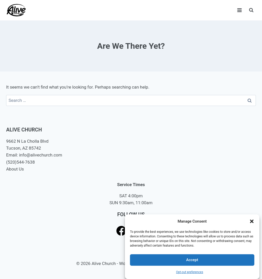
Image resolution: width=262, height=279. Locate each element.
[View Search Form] (251, 10)
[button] (251, 221)
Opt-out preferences (189, 272)
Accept (192, 260)
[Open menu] (239, 10)
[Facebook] (121, 230)
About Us (15, 169)
